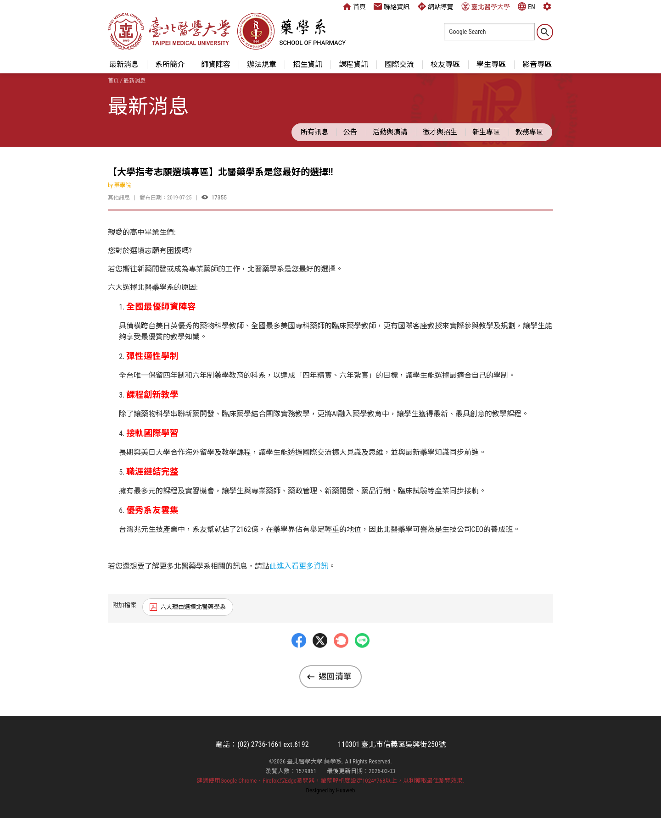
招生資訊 (307, 64)
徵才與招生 (440, 132)
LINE (362, 660)
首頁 (354, 6)
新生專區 (486, 132)
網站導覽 (436, 6)
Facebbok (298, 660)
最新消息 (124, 64)
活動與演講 (390, 132)
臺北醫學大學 (485, 6)
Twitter (320, 660)
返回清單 (335, 676)
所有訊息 (314, 132)
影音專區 (537, 64)
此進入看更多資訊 (298, 566)
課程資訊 (353, 64)
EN (526, 6)
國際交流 (399, 64)
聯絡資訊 (391, 6)
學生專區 (491, 64)
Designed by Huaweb (330, 790)
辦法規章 (261, 64)
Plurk (341, 660)
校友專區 (445, 64)
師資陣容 (215, 64)
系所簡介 (170, 64)
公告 (350, 132)
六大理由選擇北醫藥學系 (193, 606)
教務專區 (529, 132)
